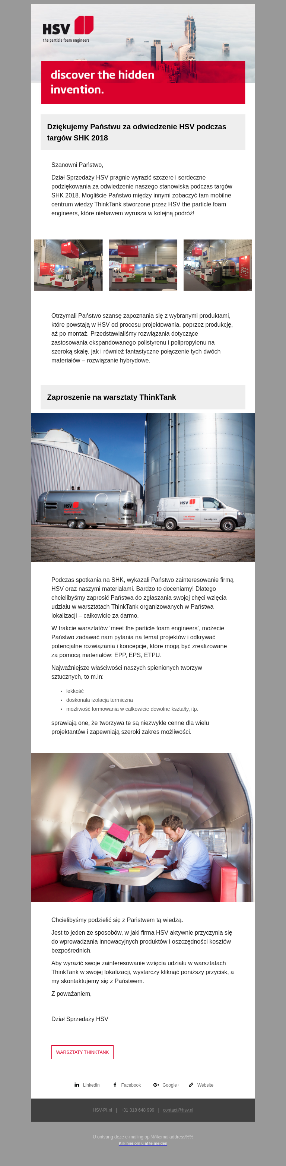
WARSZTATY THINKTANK (82, 1052)
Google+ (170, 1085)
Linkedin (91, 1085)
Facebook (131, 1085)
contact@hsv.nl (178, 1110)
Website (205, 1085)
